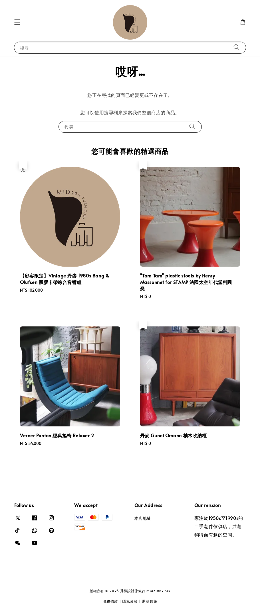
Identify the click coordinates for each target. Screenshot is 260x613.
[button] (17, 22)
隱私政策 (130, 601)
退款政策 (150, 601)
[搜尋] (236, 47)
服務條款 (110, 601)
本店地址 (142, 518)
